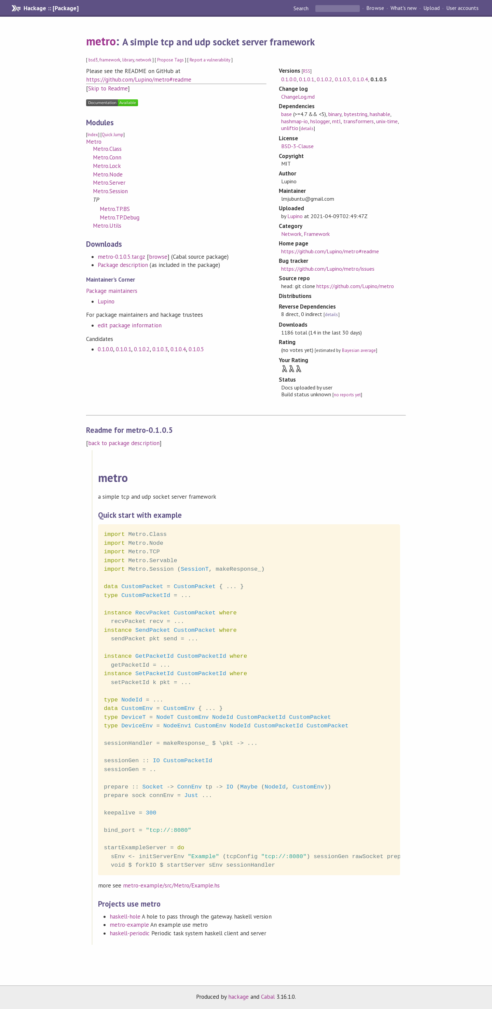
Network (291, 233)
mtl (336, 121)
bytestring (355, 114)
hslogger (320, 121)
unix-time (387, 121)
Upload (431, 8)
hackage (238, 996)
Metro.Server (109, 182)
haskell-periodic (130, 933)
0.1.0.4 (178, 349)
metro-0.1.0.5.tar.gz (121, 256)
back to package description (124, 443)
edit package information (130, 325)
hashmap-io (294, 121)
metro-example (129, 924)
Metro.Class (107, 149)
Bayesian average (359, 350)
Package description (123, 265)
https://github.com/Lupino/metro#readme (138, 79)
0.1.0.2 (141, 349)
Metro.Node (108, 174)
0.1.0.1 (123, 349)
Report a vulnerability (210, 60)
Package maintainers (111, 291)
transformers (358, 121)
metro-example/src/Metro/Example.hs (171, 885)
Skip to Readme (108, 88)
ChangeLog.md (298, 96)
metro (101, 40)
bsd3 (93, 60)
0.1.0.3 (160, 349)
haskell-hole (125, 916)
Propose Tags (170, 60)
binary (334, 114)
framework (109, 60)
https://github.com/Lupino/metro (355, 286)
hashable (380, 114)
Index (92, 135)
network (143, 60)
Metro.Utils (107, 225)
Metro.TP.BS (115, 209)
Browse (375, 8)
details (307, 128)
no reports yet (347, 395)
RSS (306, 71)
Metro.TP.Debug (119, 217)
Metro (93, 141)
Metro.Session (110, 191)
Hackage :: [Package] (51, 8)
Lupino (106, 301)
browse (158, 256)
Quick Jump (112, 135)
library (128, 60)
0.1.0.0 (105, 349)
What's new (404, 8)
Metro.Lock (107, 166)
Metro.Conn (107, 157)
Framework (317, 233)
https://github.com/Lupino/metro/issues (327, 268)
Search (301, 8)
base (286, 114)
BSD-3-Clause (297, 146)
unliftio (289, 128)
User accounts (462, 8)
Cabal (268, 996)
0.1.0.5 (196, 349)
